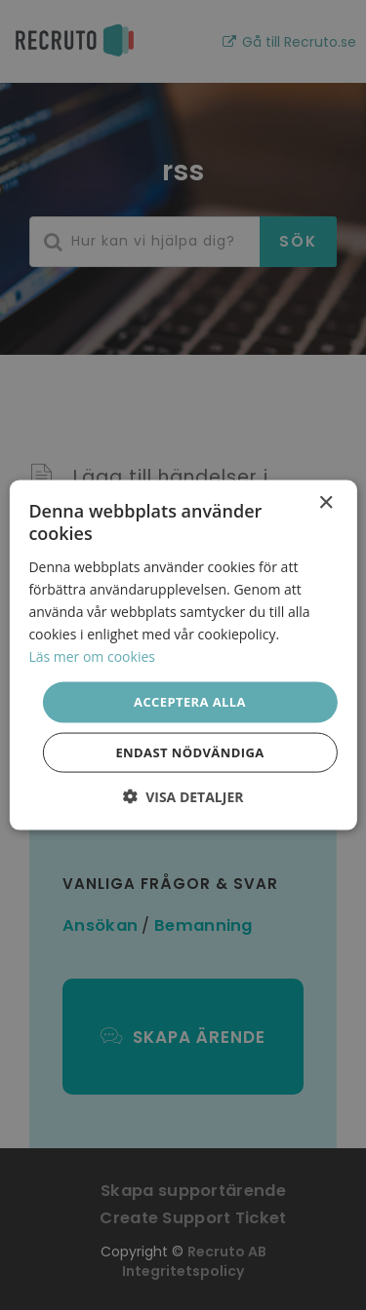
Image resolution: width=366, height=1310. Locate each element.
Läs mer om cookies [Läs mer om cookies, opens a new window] (91, 656)
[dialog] (183, 655)
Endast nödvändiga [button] (189, 751)
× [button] (325, 503)
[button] (183, 796)
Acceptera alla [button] (190, 702)
